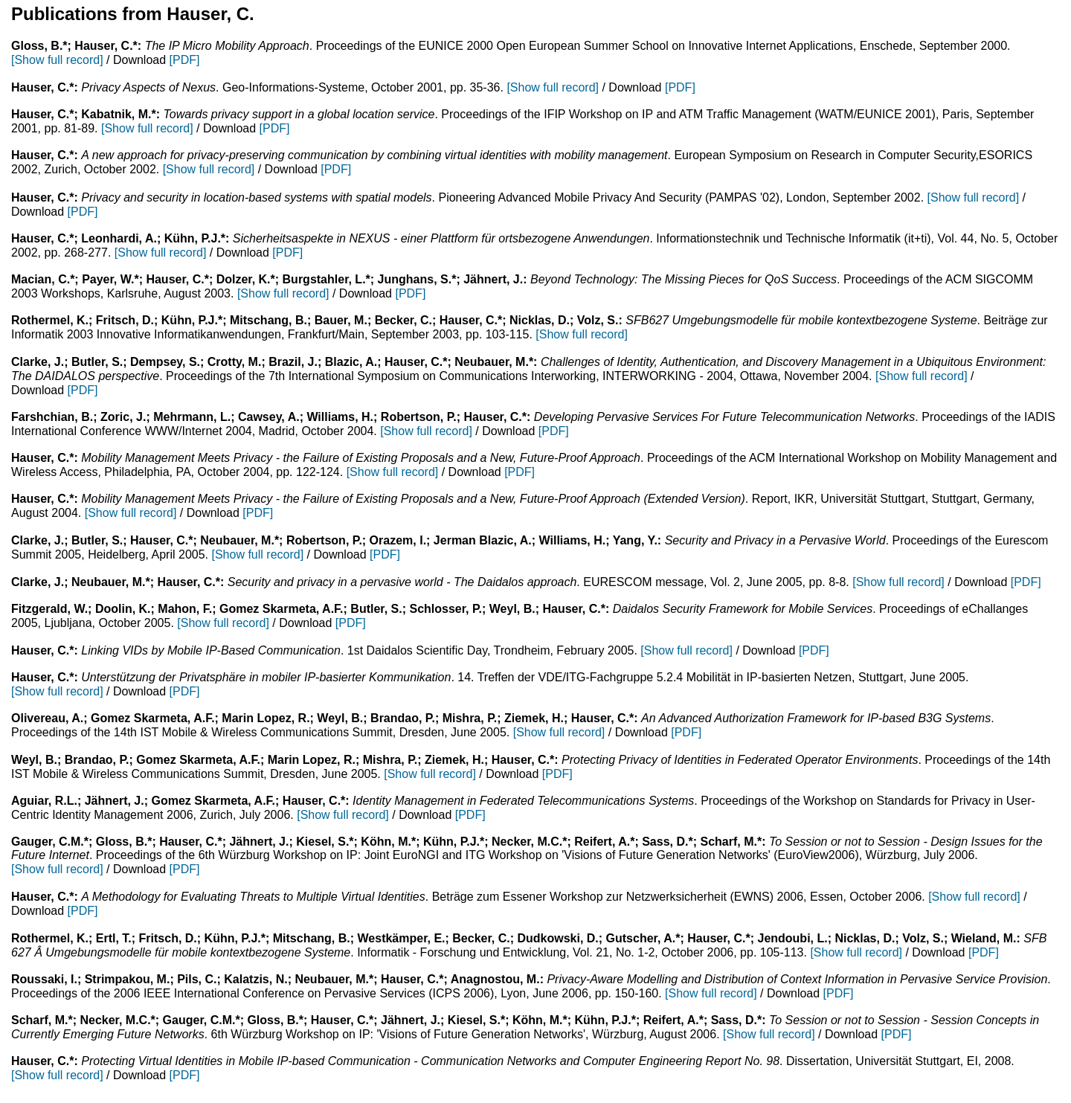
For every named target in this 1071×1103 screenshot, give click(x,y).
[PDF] (185, 60)
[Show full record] (57, 60)
